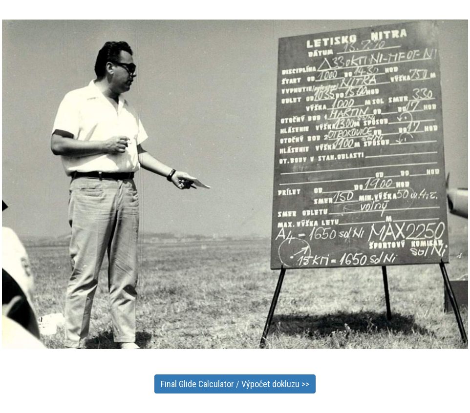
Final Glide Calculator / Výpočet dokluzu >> (235, 384)
